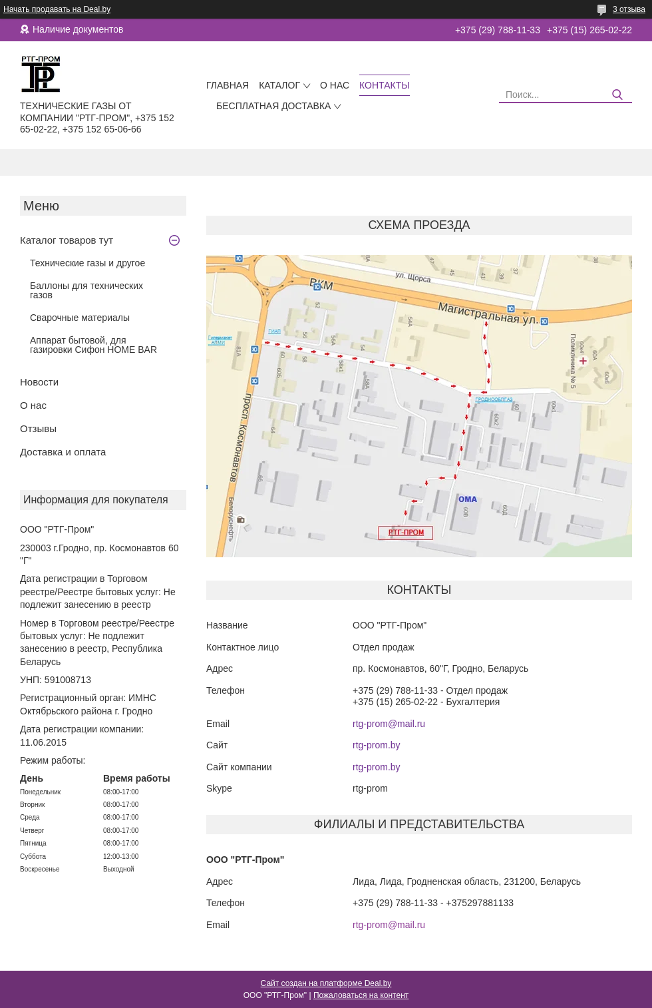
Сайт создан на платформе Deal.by (326, 983)
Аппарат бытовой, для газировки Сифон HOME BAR (93, 345)
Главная (227, 85)
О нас (334, 85)
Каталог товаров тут (66, 240)
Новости (39, 381)
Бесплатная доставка (273, 106)
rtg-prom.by (377, 745)
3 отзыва (629, 9)
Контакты (384, 85)
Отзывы (38, 428)
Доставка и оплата (63, 451)
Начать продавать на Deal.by (56, 9)
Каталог (279, 85)
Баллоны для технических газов (86, 290)
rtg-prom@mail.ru (389, 723)
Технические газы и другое (87, 263)
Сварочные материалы (80, 317)
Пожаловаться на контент (360, 995)
